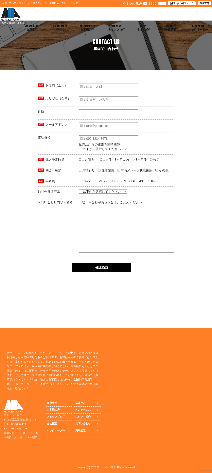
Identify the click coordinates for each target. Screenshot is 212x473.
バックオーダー (56, 430)
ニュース (80, 402)
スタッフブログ (56, 416)
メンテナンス (83, 409)
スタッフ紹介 (83, 416)
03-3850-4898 (144, 3)
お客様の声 (53, 409)
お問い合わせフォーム (182, 3)
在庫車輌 (52, 402)
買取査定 (204, 3)
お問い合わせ (83, 423)
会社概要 (52, 423)
